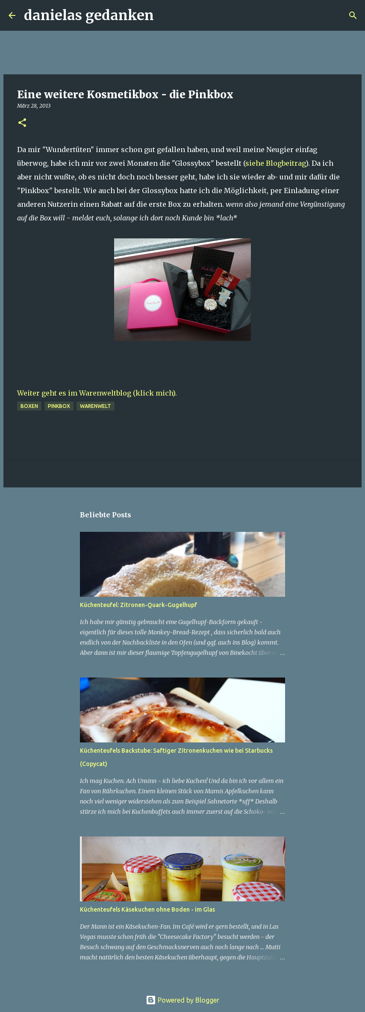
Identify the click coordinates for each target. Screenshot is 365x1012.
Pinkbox (59, 406)
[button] (22, 123)
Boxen (29, 406)
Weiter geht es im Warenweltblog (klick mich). (97, 393)
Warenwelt (95, 406)
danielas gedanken (89, 15)
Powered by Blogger (182, 1000)
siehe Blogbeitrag (275, 163)
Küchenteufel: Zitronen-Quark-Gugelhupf (138, 604)
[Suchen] (166, 15)
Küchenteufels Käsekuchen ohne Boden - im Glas (147, 909)
